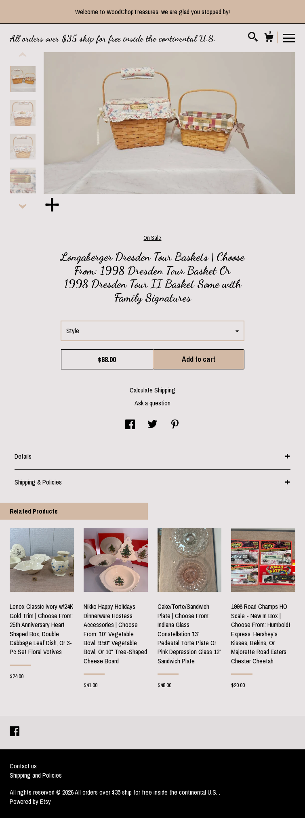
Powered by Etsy (30, 801)
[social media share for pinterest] (175, 425)
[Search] (253, 38)
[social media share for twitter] (152, 425)
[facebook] (14, 732)
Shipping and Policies (36, 775)
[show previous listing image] (22, 54)
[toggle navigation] (289, 37)
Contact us (23, 765)
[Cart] (268, 39)
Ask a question (152, 403)
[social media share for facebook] (130, 425)
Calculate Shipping (152, 390)
